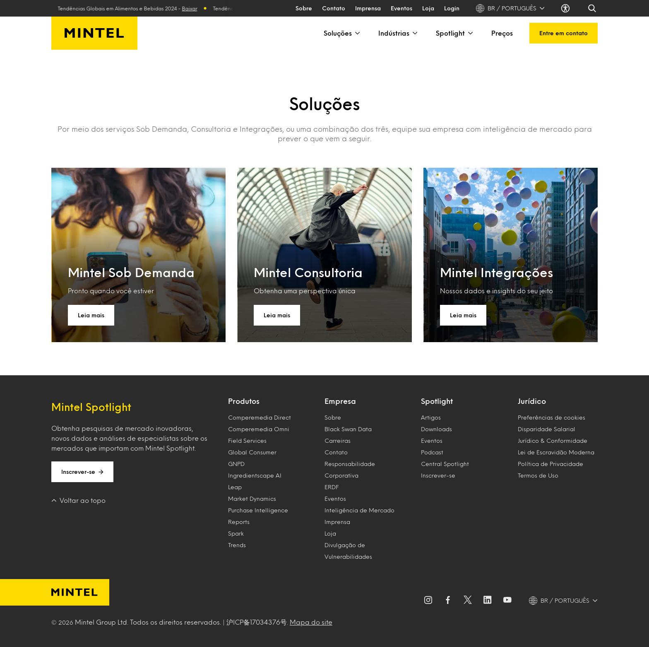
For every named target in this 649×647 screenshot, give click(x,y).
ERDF (331, 487)
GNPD (236, 463)
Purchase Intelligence (258, 510)
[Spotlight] (470, 33)
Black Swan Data (348, 429)
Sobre (304, 8)
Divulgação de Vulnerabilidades (348, 551)
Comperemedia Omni (258, 429)
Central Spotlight (445, 463)
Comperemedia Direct (259, 417)
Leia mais (91, 315)
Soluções (343, 33)
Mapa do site (311, 622)
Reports (239, 521)
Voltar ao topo (78, 500)
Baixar (196, 8)
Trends (237, 545)
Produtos (244, 401)
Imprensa (368, 8)
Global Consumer (252, 452)
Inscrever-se (82, 471)
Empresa (340, 401)
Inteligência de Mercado (359, 510)
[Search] (593, 8)
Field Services (247, 440)
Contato (333, 8)
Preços (502, 33)
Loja (428, 8)
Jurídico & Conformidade (552, 440)
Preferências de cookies (551, 417)
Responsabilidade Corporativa (349, 469)
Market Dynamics (252, 498)
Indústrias (398, 33)
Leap (235, 487)
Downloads (436, 429)
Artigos (431, 417)
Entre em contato (563, 33)
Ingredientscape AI (254, 475)
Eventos (401, 8)
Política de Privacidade (550, 463)
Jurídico (532, 401)
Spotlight (455, 33)
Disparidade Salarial (546, 429)
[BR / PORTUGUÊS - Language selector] (563, 601)
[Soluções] (357, 33)
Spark (236, 533)
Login (451, 8)
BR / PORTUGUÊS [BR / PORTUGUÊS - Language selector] (510, 8)
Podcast (432, 452)
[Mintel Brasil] (94, 33)
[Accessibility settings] (566, 8)
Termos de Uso (538, 475)
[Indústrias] (414, 33)
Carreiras (337, 440)
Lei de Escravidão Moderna (556, 452)
